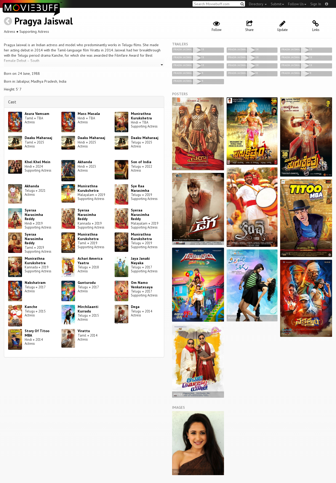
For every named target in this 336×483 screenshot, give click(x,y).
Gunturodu (87, 282)
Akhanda (85, 162)
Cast (12, 101)
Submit (277, 4)
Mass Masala (89, 113)
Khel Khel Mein (37, 162)
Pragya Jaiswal (43, 21)
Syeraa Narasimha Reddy (34, 214)
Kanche (31, 306)
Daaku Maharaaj (38, 137)
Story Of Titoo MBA (37, 333)
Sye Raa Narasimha (140, 188)
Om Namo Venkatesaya (142, 284)
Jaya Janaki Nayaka (140, 260)
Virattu (84, 330)
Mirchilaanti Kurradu (88, 309)
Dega (135, 306)
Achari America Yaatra (90, 260)
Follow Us (297, 4)
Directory (258, 4)
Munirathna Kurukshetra (141, 115)
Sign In (315, 4)
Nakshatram (35, 282)
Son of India (141, 162)
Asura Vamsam (37, 113)
